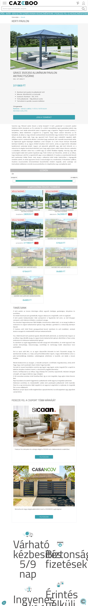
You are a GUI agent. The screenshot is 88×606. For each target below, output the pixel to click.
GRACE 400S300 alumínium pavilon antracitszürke (60, 210)
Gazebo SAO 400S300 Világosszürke (27, 296)
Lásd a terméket (44, 117)
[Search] (41, 8)
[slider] (14, 181)
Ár (13, 174)
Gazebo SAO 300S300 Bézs (27, 267)
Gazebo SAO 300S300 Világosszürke (61, 239)
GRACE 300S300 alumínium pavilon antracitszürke (27, 210)
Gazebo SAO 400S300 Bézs (60, 267)
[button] (15, 47)
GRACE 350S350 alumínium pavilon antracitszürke (27, 239)
